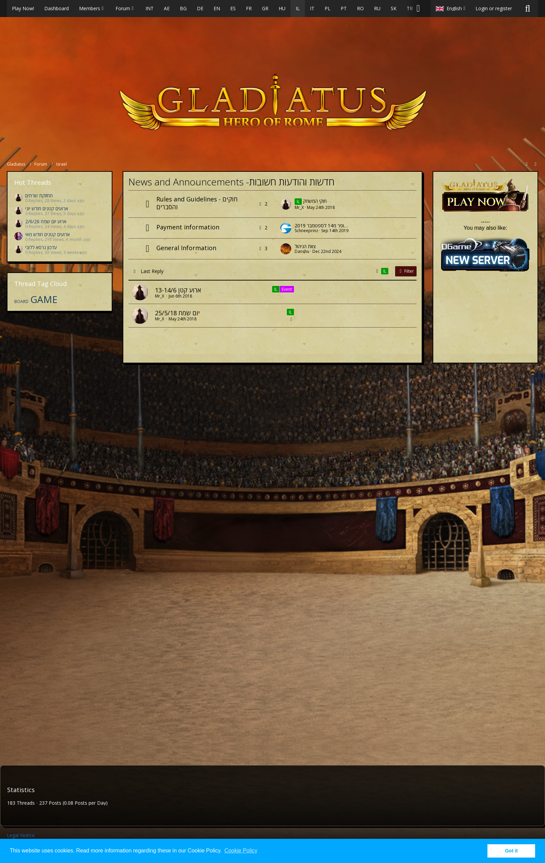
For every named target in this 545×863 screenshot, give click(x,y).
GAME (44, 299)
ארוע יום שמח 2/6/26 (45, 221)
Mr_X (299, 207)
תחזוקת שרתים (39, 195)
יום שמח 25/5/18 (177, 313)
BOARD (21, 301)
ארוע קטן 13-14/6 (178, 290)
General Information (186, 248)
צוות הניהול (305, 246)
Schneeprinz (306, 230)
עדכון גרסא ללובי (41, 247)
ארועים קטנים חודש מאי (47, 234)
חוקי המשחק (315, 201)
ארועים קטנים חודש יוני (46, 208)
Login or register (494, 8)
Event (287, 289)
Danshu (302, 251)
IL (275, 289)
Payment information (187, 227)
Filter (406, 271)
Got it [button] (511, 850)
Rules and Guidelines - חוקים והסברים (197, 203)
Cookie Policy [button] (241, 850)
